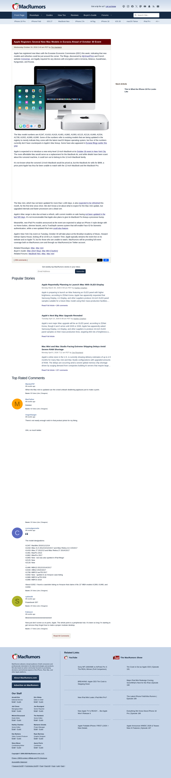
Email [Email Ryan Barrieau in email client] (36, 738)
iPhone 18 (105, 21)
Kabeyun (29, 612)
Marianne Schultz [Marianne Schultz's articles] (40, 724)
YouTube (73, 657)
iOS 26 (118, 21)
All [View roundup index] (157, 21)
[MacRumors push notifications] (149, 6)
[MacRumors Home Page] (29, 6)
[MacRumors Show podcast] (123, 6)
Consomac (25, 59)
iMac (33, 248)
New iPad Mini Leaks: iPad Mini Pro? (92, 697)
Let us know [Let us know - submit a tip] (111, 6)
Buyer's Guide (90, 15)
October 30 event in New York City (91, 151)
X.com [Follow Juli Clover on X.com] (19, 710)
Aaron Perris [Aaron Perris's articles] (38, 742)
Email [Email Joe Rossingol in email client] (36, 710)
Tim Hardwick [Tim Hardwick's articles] (38, 715)
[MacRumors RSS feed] (153, 6)
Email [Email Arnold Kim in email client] (14, 701)
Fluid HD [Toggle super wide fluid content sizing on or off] (47, 766)
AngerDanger (31, 415)
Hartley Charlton (80, 288)
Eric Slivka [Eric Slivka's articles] (37, 696)
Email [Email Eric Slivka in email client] (36, 701)
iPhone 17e (79, 21)
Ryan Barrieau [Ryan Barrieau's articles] (39, 733)
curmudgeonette (32, 528)
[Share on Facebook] (106, 260)
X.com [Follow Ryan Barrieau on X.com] (41, 738)
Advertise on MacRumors (26, 684)
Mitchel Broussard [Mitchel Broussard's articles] (18, 715)
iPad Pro (147, 21)
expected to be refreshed (89, 203)
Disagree (44, 393)
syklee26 (29, 597)
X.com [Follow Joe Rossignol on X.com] (41, 710)
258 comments (21, 260)
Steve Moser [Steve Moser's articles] (16, 742)
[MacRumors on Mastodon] (140, 6)
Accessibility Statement (19, 762)
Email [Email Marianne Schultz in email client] (36, 728)
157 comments (62, 370)
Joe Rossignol (77, 353)
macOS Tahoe (132, 21)
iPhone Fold (36, 21)
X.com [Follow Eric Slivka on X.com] (41, 701)
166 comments (62, 305)
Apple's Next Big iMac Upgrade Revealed (64, 315)
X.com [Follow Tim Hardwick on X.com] (41, 719)
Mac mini (39, 248)
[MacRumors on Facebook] (132, 6)
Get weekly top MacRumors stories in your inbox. (61, 267)
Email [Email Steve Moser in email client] (14, 747)
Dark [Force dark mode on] (62, 766)
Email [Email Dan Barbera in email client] (14, 738)
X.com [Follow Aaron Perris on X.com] (41, 747)
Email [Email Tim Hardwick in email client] (36, 719)
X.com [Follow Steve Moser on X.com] (19, 747)
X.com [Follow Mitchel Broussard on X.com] (19, 719)
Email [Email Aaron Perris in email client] (36, 747)
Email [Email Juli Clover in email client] (14, 710)
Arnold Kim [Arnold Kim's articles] (16, 696)
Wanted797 (30, 384)
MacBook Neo (63, 21)
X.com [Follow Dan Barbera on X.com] (19, 738)
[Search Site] (146, 15)
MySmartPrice (88, 56)
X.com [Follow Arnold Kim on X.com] (19, 701)
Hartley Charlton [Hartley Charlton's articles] (18, 724)
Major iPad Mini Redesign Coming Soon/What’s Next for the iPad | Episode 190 (142, 682)
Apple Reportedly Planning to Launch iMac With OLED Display (76, 284)
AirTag (92, 21)
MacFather (29, 399)
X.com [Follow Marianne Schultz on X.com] (41, 728)
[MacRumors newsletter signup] (158, 6)
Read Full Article (48, 305)
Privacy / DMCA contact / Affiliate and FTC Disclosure (29, 758)
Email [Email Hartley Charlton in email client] (14, 728)
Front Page (19, 15)
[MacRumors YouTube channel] (145, 6)
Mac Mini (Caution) (50, 251)
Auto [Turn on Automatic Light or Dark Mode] (53, 766)
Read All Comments (61, 636)
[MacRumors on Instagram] (128, 6)
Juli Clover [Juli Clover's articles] (15, 706)
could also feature (60, 228)
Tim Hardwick (56, 47)
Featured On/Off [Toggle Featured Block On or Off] (18, 766)
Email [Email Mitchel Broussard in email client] (14, 719)
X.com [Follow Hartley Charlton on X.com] (19, 728)
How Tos (62, 15)
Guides (49, 15)
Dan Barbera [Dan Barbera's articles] (16, 733)
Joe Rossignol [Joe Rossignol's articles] (39, 706)
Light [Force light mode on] (58, 766)
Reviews (75, 15)
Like (38, 393)
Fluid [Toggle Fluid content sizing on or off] (41, 766)
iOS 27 (49, 21)
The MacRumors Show (131, 657)
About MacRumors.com (25, 677)
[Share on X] (99, 260)
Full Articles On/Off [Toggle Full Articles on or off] (31, 766)
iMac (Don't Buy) (34, 251)
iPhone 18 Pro (20, 21)
